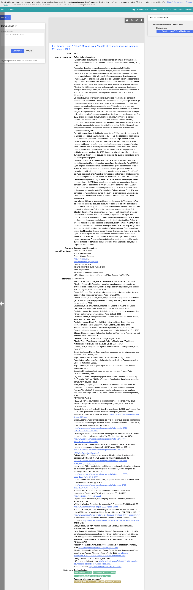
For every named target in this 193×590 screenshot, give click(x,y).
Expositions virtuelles (183, 9)
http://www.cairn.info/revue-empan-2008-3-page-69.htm (96, 507)
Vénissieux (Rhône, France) (104, 573)
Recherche (155, 9)
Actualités (167, 9)
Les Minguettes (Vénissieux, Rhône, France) (92, 576)
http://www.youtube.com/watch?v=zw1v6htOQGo (98, 548)
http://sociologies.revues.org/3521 (87, 496)
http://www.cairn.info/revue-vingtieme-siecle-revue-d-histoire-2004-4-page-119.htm (107, 515)
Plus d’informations (174, 2)
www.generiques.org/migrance (86, 262)
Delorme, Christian (112, 582)
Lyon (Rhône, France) (83, 573)
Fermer (189, 2)
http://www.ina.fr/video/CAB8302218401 (105, 567)
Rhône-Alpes (161, 28)
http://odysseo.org (81, 259)
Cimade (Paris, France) (83, 582)
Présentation (142, 9)
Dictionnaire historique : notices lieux (168, 25)
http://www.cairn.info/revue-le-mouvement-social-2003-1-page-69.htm (111, 520)
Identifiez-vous (7, 9)
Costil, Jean (99, 582)
